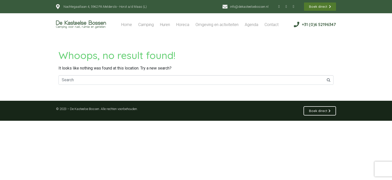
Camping (146, 24)
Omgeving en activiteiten (217, 24)
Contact (271, 24)
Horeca (182, 24)
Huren (165, 24)
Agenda (251, 24)
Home (126, 24)
